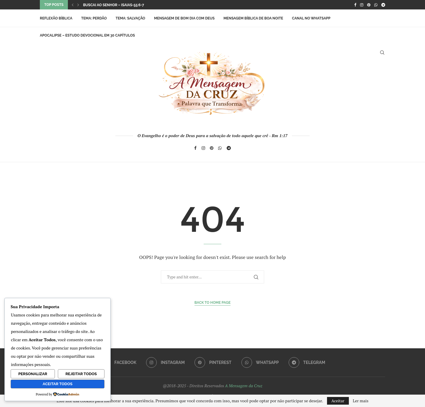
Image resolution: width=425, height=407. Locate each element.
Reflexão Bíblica (56, 18)
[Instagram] (361, 4)
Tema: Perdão (94, 18)
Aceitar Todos (58, 384)
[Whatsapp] (375, 4)
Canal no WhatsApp (311, 18)
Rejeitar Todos (81, 374)
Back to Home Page (212, 303)
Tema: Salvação (130, 18)
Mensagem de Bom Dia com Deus (184, 18)
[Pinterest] (368, 4)
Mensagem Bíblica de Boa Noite (253, 18)
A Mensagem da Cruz (243, 385)
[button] (72, 4)
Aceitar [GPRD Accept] (337, 400)
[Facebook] (355, 4)
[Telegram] (383, 4)
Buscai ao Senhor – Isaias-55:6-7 (113, 5)
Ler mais (360, 401)
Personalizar (32, 374)
